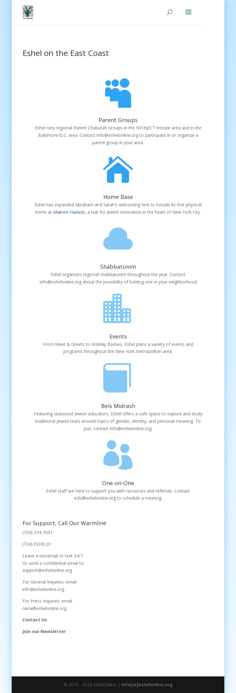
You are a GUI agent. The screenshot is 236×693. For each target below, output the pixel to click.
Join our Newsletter (44, 631)
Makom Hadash (69, 212)
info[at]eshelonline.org (147, 684)
